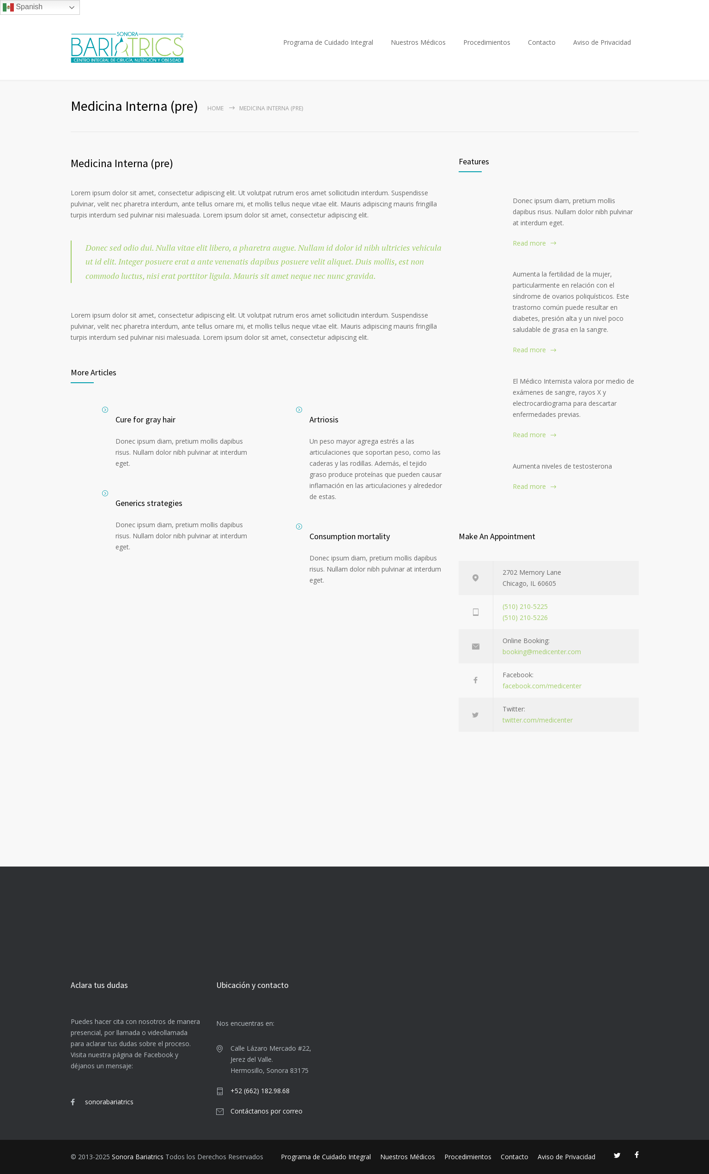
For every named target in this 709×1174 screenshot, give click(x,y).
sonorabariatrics (109, 1101)
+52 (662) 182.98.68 (260, 1090)
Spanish (22, 7)
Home (215, 108)
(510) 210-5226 (525, 617)
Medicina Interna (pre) (122, 163)
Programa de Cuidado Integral (328, 42)
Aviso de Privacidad (602, 42)
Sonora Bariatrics (138, 1156)
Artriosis (324, 419)
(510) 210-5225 (525, 606)
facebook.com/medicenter (542, 685)
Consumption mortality (349, 536)
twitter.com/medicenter (538, 720)
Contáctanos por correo (266, 1111)
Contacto (542, 42)
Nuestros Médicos (418, 42)
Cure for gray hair (145, 419)
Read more (529, 243)
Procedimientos (486, 42)
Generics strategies (148, 503)
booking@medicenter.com (542, 651)
